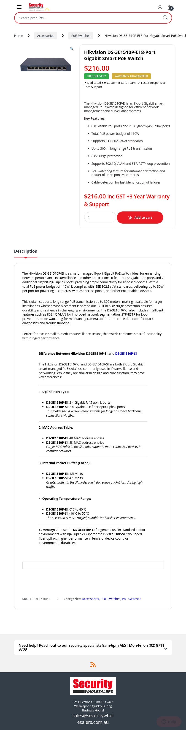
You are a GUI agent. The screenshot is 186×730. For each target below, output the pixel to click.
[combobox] (87, 18)
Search (165, 18)
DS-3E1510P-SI (126, 353)
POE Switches (110, 599)
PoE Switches (80, 35)
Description (26, 251)
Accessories (45, 35)
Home (18, 35)
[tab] (26, 253)
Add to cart (143, 217)
